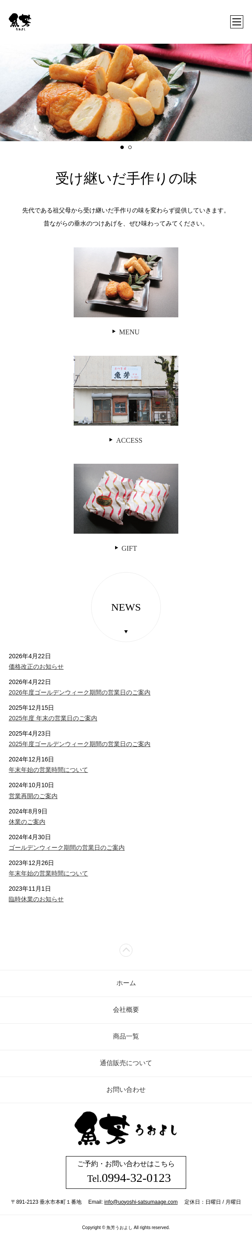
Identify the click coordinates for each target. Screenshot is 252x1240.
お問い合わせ (126, 1089)
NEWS (126, 607)
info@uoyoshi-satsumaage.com (140, 1202)
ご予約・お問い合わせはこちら (126, 1172)
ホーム (126, 982)
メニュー (236, 21)
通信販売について (126, 1062)
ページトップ (126, 950)
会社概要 (126, 1009)
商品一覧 (126, 1036)
